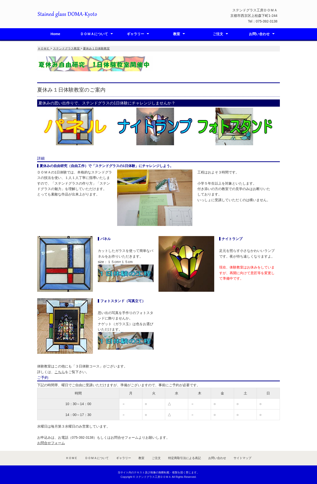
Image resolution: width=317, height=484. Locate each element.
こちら (59, 372)
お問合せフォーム (51, 443)
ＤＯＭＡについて (94, 34)
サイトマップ (242, 458)
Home (55, 34)
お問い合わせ (259, 34)
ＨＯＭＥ (72, 458)
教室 (176, 34)
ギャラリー (135, 34)
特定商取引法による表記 (184, 458)
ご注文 (218, 34)
